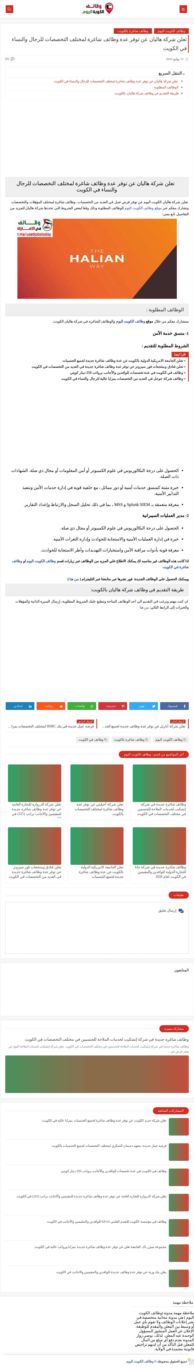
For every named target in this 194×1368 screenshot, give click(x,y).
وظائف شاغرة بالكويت (133, 31)
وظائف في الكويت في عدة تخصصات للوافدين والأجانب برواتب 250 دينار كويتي (126, 373)
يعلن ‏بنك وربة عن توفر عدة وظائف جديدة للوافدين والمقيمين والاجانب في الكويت (111, 1272)
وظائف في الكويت (92, 739)
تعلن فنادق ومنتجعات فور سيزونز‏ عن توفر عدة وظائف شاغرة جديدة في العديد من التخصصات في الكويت (107, 367)
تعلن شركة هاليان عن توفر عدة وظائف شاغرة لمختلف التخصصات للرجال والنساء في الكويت (116, 81)
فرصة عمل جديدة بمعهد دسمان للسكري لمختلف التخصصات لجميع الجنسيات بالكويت (109, 1146)
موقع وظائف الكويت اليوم (143, 208)
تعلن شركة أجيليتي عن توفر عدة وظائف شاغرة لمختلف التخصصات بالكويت (99, 809)
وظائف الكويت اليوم (171, 31)
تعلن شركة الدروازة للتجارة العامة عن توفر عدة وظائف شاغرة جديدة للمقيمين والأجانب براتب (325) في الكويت (91, 1196)
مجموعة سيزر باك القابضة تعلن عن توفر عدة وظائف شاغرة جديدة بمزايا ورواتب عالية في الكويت (100, 1247)
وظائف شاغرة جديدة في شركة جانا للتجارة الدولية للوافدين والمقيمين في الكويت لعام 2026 (160, 872)
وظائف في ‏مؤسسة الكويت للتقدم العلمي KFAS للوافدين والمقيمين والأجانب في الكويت (106, 1221)
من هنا (74, 579)
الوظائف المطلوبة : (165, 87)
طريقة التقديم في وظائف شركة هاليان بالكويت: (146, 93)
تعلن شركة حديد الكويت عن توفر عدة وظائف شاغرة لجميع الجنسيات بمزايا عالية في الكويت (104, 1120)
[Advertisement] (97, 138)
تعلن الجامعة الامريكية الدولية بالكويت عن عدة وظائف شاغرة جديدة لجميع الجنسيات (123, 361)
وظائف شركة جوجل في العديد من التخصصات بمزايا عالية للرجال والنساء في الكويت (122, 379)
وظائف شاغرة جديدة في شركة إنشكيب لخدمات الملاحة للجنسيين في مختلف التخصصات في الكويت (161, 809)
